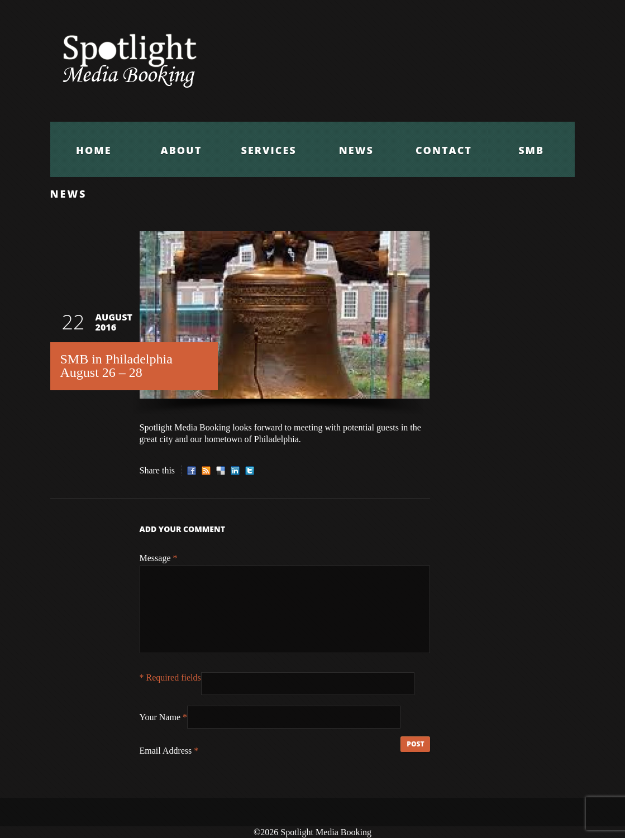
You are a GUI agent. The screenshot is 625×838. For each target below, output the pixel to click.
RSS (206, 470)
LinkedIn (235, 470)
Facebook (191, 470)
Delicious (220, 470)
